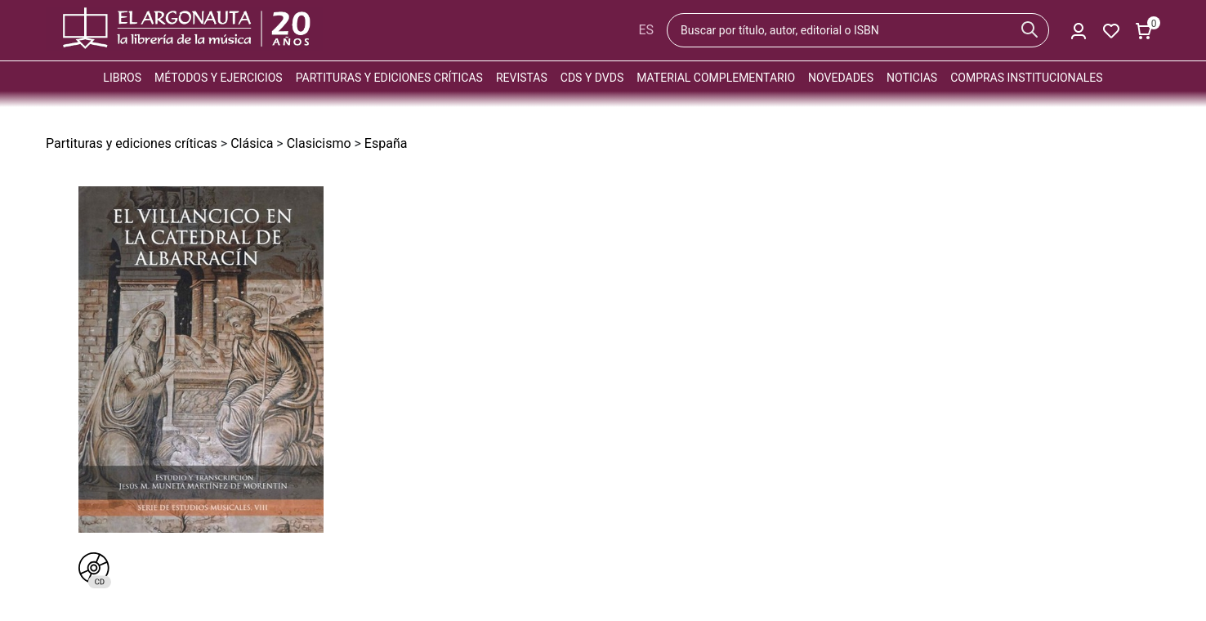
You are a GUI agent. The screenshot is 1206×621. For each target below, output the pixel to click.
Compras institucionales (1026, 77)
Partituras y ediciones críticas (389, 77)
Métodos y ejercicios (218, 77)
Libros (122, 77)
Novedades (840, 77)
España (386, 143)
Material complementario (715, 77)
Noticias (912, 77)
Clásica (251, 143)
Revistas (521, 77)
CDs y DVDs (592, 77)
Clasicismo (319, 143)
